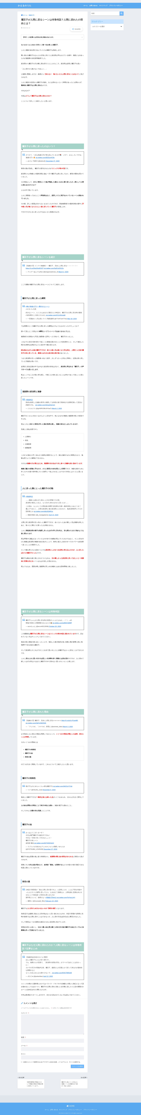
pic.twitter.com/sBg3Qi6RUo (43, 511)
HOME (71, 1106)
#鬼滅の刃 (49, 897)
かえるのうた (24, 5)
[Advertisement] (52, 122)
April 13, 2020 (53, 515)
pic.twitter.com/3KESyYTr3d (62, 786)
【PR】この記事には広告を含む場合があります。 (38, 37)
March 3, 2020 (68, 726)
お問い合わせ (93, 5)
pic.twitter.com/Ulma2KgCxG (45, 405)
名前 (23, 1037)
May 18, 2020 (72, 319)
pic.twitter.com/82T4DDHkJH (44, 843)
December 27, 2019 (50, 849)
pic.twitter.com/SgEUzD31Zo (54, 268)
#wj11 (55, 897)
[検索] (122, 13)
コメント (25, 1013)
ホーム (86, 5)
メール (24, 1046)
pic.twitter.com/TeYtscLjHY (66, 897)
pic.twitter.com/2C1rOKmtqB (55, 315)
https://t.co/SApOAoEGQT (35, 268)
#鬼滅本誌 (29, 400)
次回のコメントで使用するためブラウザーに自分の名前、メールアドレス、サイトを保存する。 (52, 1062)
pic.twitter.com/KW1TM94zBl (62, 973)
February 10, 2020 (51, 901)
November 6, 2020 (49, 790)
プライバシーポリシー (116, 5)
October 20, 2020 (55, 626)
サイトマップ (103, 5)
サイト (23, 1054)
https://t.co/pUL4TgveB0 (69, 720)
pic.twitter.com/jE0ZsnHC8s (45, 157)
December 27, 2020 (52, 161)
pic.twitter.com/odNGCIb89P (62, 623)
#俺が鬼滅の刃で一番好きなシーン (38, 306)
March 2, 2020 (63, 272)
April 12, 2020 (48, 976)
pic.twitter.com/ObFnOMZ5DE (36, 723)
